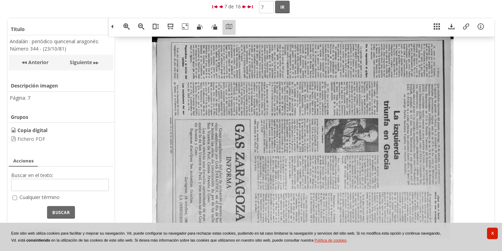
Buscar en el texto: (32, 175)
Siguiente (80, 62)
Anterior (37, 62)
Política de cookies (330, 240)
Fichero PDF (31, 139)
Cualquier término (40, 197)
